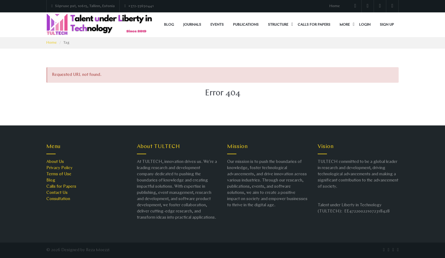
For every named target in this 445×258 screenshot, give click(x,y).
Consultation (58, 199)
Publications (246, 25)
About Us (55, 162)
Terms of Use (58, 174)
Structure (278, 25)
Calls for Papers (314, 25)
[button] (292, 24)
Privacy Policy (59, 168)
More (345, 25)
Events (217, 25)
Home (334, 6)
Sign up (387, 25)
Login (365, 25)
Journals (192, 25)
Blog (169, 25)
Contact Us (57, 192)
